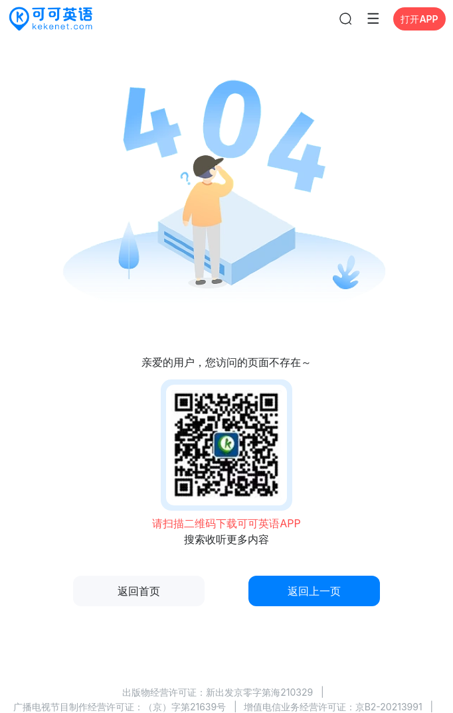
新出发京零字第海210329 (259, 692)
